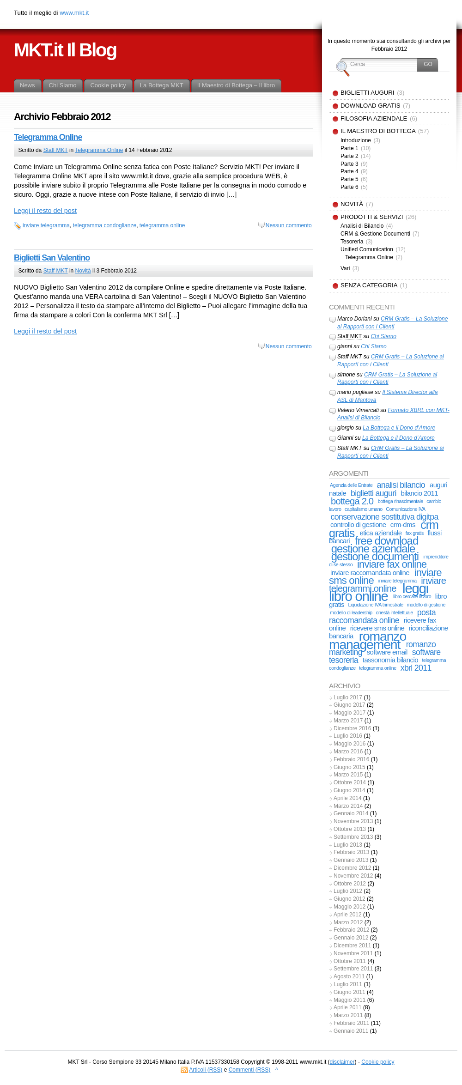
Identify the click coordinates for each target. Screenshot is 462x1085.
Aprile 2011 (348, 1007)
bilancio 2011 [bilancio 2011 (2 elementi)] (419, 493)
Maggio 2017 (349, 712)
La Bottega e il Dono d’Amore (399, 427)
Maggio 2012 (349, 906)
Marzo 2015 (348, 774)
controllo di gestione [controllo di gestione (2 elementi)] (358, 524)
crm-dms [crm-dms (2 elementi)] (402, 524)
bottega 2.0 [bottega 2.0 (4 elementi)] (352, 501)
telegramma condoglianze (104, 225)
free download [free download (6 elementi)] (386, 540)
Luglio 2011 (348, 984)
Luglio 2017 (348, 697)
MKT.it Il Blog (65, 50)
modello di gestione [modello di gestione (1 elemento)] (426, 604)
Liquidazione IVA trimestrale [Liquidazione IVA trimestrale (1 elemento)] (375, 604)
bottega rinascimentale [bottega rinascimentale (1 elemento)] (400, 501)
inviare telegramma (46, 225)
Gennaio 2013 (351, 860)
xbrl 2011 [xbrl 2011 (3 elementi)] (416, 668)
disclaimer (342, 1062)
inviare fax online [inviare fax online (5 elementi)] (391, 564)
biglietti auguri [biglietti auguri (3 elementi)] (373, 493)
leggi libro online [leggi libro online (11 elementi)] (378, 592)
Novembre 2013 (353, 821)
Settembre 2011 (353, 968)
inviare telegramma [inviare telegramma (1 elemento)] (397, 580)
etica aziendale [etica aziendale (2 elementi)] (380, 533)
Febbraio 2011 (351, 1023)
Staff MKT (55, 150)
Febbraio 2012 (351, 930)
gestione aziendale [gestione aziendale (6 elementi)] (373, 548)
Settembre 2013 (353, 837)
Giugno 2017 (349, 705)
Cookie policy (377, 1062)
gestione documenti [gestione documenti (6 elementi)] (375, 556)
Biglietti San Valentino (52, 257)
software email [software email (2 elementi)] (387, 652)
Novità (83, 270)
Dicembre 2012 (352, 868)
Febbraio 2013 (351, 852)
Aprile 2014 (348, 798)
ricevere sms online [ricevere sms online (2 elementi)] (377, 628)
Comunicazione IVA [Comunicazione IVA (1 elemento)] (406, 509)
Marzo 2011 (348, 1015)
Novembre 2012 (353, 876)
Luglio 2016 (348, 736)
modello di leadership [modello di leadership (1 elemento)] (351, 612)
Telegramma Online (48, 137)
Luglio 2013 (348, 845)
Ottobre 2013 (350, 829)
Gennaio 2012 (351, 937)
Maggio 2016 (349, 743)
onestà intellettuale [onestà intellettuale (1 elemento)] (394, 612)
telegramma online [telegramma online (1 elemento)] (377, 668)
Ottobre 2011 (350, 961)
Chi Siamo (383, 336)
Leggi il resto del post (45, 210)
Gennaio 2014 (351, 813)
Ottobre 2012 (350, 883)
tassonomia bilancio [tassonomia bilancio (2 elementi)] (390, 660)
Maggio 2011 (349, 1000)
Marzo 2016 (348, 751)
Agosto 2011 (349, 976)
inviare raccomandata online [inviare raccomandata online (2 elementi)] (369, 572)
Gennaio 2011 (351, 1031)
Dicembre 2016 (352, 728)
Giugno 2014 (349, 790)
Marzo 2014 (348, 806)
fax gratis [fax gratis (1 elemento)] (415, 533)
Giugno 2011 (349, 992)
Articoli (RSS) (205, 1070)
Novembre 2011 (353, 953)
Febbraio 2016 (351, 759)
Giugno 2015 (349, 767)
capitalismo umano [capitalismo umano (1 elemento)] (364, 509)
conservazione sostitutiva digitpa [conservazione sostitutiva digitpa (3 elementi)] (384, 516)
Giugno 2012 (349, 899)
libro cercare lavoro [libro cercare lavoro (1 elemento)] (412, 596)
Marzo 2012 (348, 922)
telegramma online (162, 225)
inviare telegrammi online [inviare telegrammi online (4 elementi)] (387, 585)
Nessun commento (289, 225)
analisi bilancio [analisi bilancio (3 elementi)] (401, 485)
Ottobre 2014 (350, 782)
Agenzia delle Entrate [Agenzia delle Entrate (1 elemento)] (351, 485)
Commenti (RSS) (250, 1070)
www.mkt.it (74, 12)
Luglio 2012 (348, 891)
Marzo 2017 (348, 720)
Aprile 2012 (348, 914)
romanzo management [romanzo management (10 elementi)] (367, 640)
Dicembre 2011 (352, 945)
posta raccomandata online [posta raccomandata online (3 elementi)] (382, 616)
